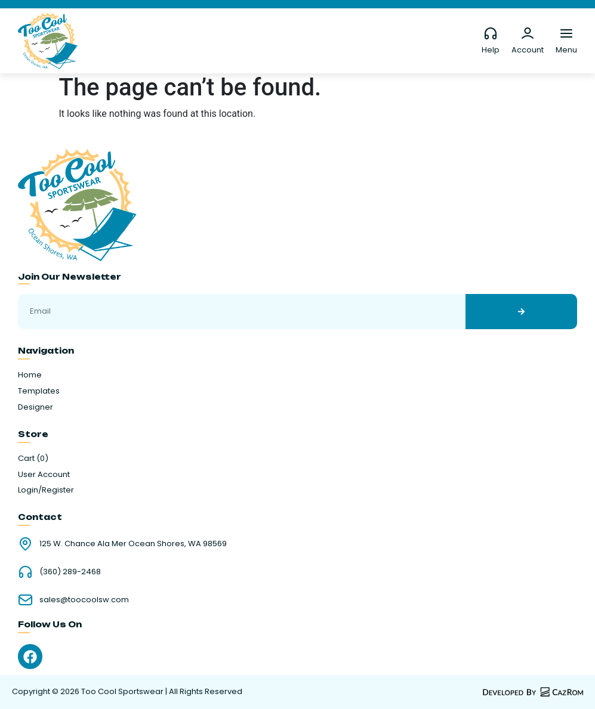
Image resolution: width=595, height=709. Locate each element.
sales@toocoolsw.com (84, 599)
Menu (566, 49)
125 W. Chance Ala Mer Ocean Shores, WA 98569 (133, 543)
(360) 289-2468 (70, 571)
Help (491, 49)
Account (527, 49)
